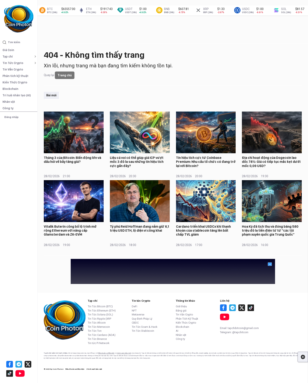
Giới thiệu (181, 306)
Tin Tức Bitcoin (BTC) (100, 306)
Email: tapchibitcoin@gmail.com (239, 328)
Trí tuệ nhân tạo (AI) (17, 95)
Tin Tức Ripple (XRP (99, 318)
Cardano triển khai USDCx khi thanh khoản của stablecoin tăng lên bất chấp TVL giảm (203, 230)
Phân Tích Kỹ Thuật (187, 318)
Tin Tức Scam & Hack (144, 326)
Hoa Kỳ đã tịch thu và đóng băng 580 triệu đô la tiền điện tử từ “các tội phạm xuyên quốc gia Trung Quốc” (270, 230)
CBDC (135, 322)
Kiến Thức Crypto (15, 82)
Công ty (8, 108)
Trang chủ (65, 75)
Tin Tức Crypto (13, 63)
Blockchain (10, 88)
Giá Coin (8, 50)
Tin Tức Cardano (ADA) (102, 335)
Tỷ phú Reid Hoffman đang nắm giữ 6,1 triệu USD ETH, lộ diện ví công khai (139, 228)
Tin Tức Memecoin (99, 326)
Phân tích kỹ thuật (15, 76)
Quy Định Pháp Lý (142, 318)
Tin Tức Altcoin (97, 322)
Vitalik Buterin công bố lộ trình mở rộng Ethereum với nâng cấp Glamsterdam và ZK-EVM (70, 230)
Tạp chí (8, 56)
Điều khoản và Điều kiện (106, 353)
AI (177, 330)
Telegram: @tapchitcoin (234, 332)
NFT (134, 310)
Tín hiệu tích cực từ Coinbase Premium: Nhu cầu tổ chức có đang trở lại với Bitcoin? (206, 162)
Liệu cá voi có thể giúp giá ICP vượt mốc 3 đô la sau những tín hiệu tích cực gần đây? (136, 162)
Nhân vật (9, 101)
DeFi (134, 306)
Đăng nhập (11, 117)
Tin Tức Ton (95, 330)
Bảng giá (181, 310)
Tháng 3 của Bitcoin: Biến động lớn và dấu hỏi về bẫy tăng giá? (72, 160)
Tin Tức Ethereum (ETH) (102, 310)
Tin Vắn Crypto (13, 69)
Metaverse (138, 314)
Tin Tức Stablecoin (143, 330)
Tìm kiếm (11, 42)
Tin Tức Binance (97, 338)
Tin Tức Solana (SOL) (100, 314)
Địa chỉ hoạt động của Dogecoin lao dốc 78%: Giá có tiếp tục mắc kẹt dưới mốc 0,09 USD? (271, 162)
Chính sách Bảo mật (124, 353)
